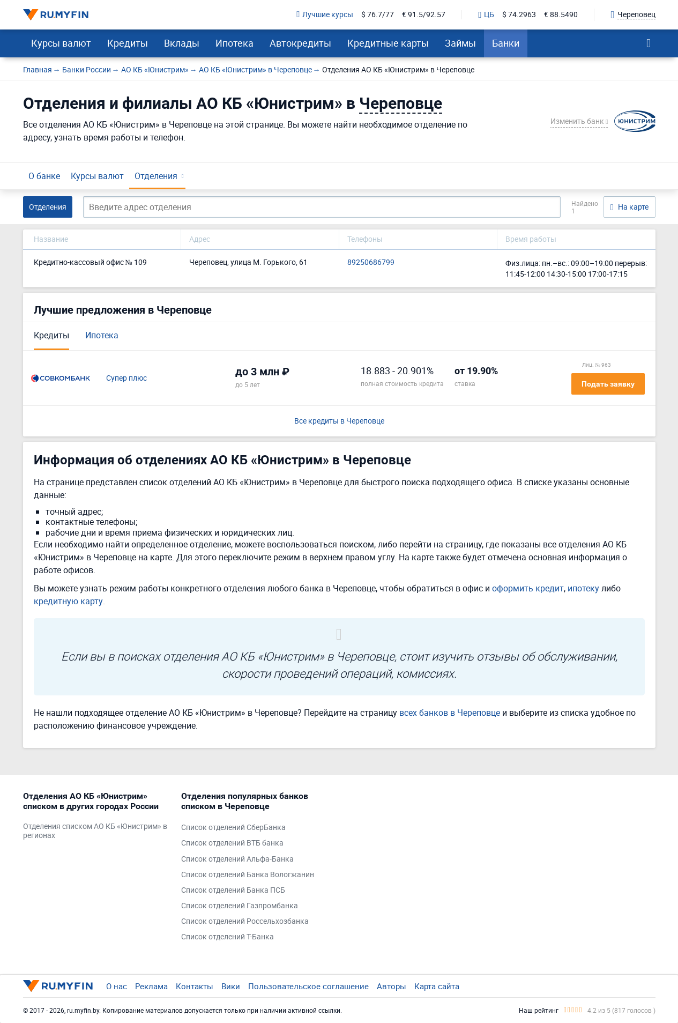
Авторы (391, 986)
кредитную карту (68, 601)
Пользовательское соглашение (308, 986)
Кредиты (127, 42)
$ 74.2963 (519, 14)
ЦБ (486, 15)
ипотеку (583, 588)
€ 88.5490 (561, 14)
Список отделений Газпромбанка (239, 905)
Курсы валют (61, 42)
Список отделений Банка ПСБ (233, 890)
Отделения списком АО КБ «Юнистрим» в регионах (95, 831)
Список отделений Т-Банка (227, 937)
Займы (460, 42)
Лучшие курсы (324, 14)
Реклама (151, 986)
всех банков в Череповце (449, 712)
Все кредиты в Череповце (339, 421)
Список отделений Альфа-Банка (237, 859)
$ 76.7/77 (377, 14)
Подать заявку (608, 384)
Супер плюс (126, 378)
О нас (116, 986)
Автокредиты (300, 42)
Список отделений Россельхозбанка (245, 921)
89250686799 (370, 262)
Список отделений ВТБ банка (232, 843)
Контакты (194, 986)
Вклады (181, 42)
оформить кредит (528, 588)
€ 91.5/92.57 (423, 14)
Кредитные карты (388, 42)
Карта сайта (436, 986)
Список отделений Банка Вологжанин (247, 874)
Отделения (156, 176)
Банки (505, 42)
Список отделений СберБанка (233, 827)
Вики (230, 986)
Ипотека (234, 42)
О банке (44, 176)
